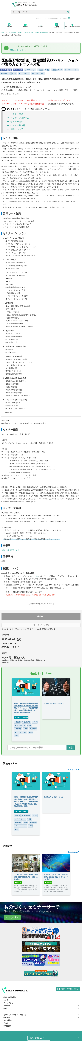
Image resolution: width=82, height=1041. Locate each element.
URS (14, 73)
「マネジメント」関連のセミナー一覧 (35, 33)
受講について (15, 129)
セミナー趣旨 (15, 114)
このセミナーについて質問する (41, 604)
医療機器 (18, 729)
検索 (70, 747)
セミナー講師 (15, 121)
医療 (26, 729)
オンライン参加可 (6, 70)
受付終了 (41, 616)
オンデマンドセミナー (21, 717)
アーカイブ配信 (17, 70)
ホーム (3, 33)
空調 (54, 70)
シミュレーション (20, 732)
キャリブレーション (38, 73)
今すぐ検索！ (12, 917)
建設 (47, 70)
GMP (60, 70)
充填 (31, 732)
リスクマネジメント (71, 70)
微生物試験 (26, 722)
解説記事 (18, 882)
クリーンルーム (24, 73)
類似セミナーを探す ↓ (18, 50)
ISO (16, 735)
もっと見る (73, 769)
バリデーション (30, 70)
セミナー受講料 (16, 125)
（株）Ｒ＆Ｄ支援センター (11, 550)
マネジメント (5, 73)
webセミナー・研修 (14, 33)
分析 (29, 725)
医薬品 (40, 70)
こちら (35, 576)
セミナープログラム (18, 118)
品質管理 (33, 729)
